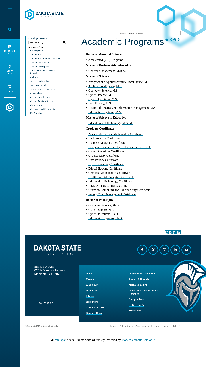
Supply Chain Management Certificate (112, 194)
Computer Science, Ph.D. (104, 205)
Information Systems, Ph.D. (105, 218)
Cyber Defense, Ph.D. (101, 209)
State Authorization (39, 85)
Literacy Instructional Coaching (107, 185)
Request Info (9, 49)
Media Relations (138, 285)
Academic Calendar (39, 62)
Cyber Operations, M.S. (103, 99)
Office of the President (142, 273)
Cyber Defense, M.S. (101, 95)
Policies (34, 77)
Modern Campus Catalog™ (138, 340)
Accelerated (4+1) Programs (105, 60)
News (89, 273)
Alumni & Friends (139, 279)
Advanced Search (36, 47)
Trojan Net (135, 310)
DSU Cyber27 (136, 305)
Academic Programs (40, 66)
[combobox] (150, 33)
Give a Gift (92, 285)
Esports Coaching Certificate (106, 164)
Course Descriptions (40, 97)
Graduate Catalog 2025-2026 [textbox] (131, 33)
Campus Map (36, 105)
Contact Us (46, 303)
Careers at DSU (95, 307)
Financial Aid (36, 93)
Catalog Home (37, 50)
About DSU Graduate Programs (45, 58)
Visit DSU (10, 70)
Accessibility (142, 326)
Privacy (155, 326)
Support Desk (94, 313)
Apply (9, 88)
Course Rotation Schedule (42, 101)
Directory (91, 290)
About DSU (35, 54)
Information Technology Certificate (110, 181)
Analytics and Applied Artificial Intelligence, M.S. (119, 82)
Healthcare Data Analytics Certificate (111, 177)
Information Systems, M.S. (105, 112)
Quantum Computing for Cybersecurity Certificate (119, 190)
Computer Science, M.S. (103, 90)
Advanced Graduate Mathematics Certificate (115, 134)
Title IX (176, 326)
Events (90, 279)
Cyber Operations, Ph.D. (103, 214)
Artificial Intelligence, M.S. (105, 86)
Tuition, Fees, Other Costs (42, 89)
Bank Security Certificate (104, 138)
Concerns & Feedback (121, 326)
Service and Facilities (40, 81)
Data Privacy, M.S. (100, 103)
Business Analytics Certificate (106, 142)
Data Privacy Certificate (103, 160)
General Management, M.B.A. (107, 71)
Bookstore (92, 302)
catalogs (60, 340)
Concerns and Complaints (42, 109)
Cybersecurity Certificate (103, 155)
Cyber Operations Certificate (106, 151)
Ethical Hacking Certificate (105, 168)
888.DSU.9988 (44, 266)
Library (90, 296)
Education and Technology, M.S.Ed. (110, 123)
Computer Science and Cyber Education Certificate (119, 147)
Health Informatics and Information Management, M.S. (122, 107)
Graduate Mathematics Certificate (109, 172)
